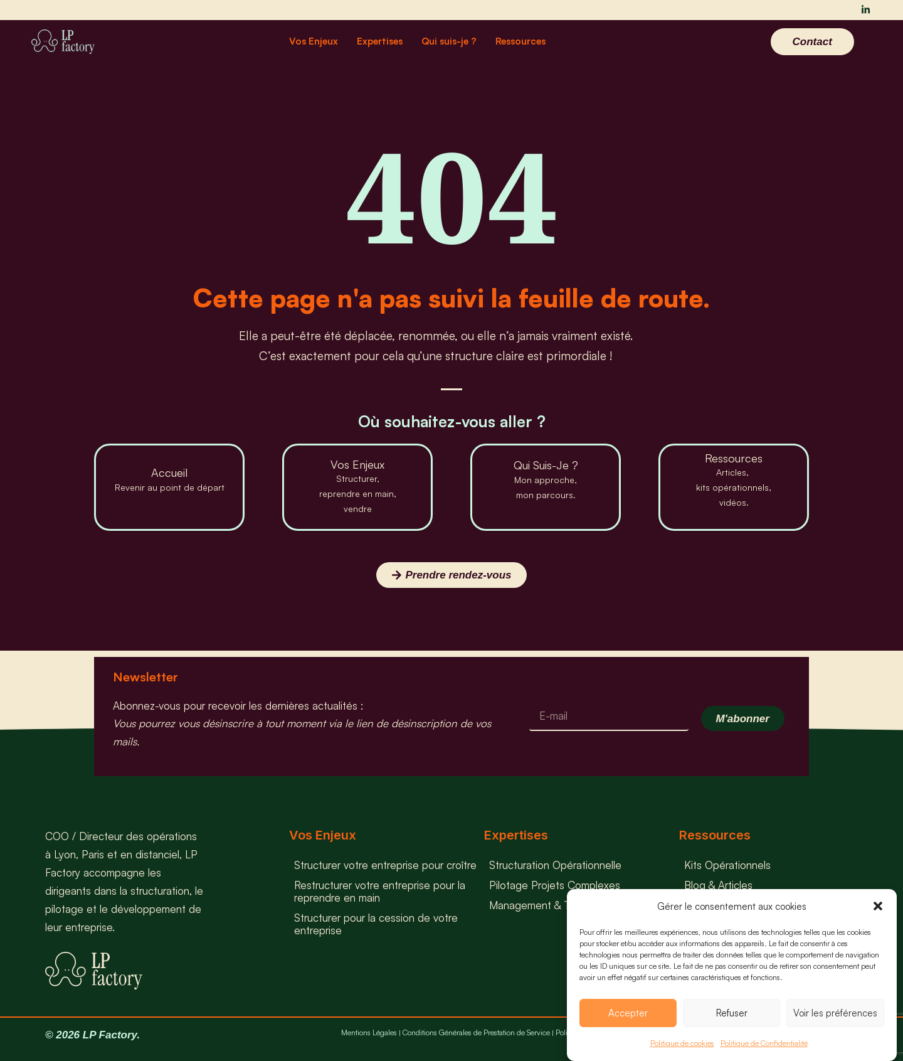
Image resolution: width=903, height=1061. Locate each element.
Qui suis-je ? (449, 41)
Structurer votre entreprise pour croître (385, 865)
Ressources (520, 41)
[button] (878, 906)
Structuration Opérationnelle (555, 865)
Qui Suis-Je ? (546, 465)
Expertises (380, 41)
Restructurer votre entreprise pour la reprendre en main (379, 891)
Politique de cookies (682, 1043)
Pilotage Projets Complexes (554, 885)
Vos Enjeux (313, 41)
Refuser (731, 1013)
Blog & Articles (718, 885)
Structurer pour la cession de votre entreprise (376, 924)
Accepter (628, 1013)
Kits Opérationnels (727, 865)
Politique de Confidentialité (764, 1043)
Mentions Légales (369, 1032)
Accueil (169, 472)
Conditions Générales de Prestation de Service (476, 1032)
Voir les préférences (835, 1013)
